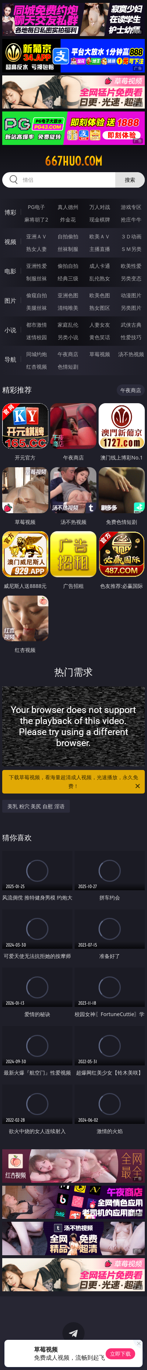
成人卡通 (99, 265)
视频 (10, 242)
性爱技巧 (131, 337)
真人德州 (68, 206)
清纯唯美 (68, 307)
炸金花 (68, 219)
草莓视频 (99, 354)
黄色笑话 (99, 337)
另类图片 (131, 307)
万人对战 (99, 206)
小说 (10, 330)
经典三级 (68, 278)
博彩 (10, 212)
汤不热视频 (131, 354)
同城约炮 (36, 354)
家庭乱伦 (68, 324)
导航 (10, 359)
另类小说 (68, 337)
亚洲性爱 (36, 265)
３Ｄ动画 (131, 236)
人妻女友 (99, 324)
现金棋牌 (99, 219)
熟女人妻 (36, 248)
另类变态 (131, 278)
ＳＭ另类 (131, 248)
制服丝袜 (36, 278)
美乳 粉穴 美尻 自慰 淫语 (36, 806)
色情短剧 (68, 366)
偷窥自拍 (36, 295)
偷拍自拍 (68, 265)
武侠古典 (131, 324)
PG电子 (36, 206)
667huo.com (73, 161)
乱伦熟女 (99, 278)
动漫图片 (131, 295)
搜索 (130, 179)
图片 (10, 301)
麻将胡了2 (36, 219)
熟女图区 (99, 307)
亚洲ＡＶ (36, 236)
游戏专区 (131, 206)
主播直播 (99, 248)
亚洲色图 (68, 295)
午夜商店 (68, 354)
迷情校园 (36, 337)
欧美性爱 (131, 265)
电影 (10, 271)
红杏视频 (36, 366)
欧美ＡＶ (99, 236)
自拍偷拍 (68, 236)
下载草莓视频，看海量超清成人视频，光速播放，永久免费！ (75, 782)
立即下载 (120, 1353)
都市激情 (36, 324)
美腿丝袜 (36, 307)
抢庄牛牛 (131, 219)
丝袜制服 (68, 248)
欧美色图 (99, 295)
